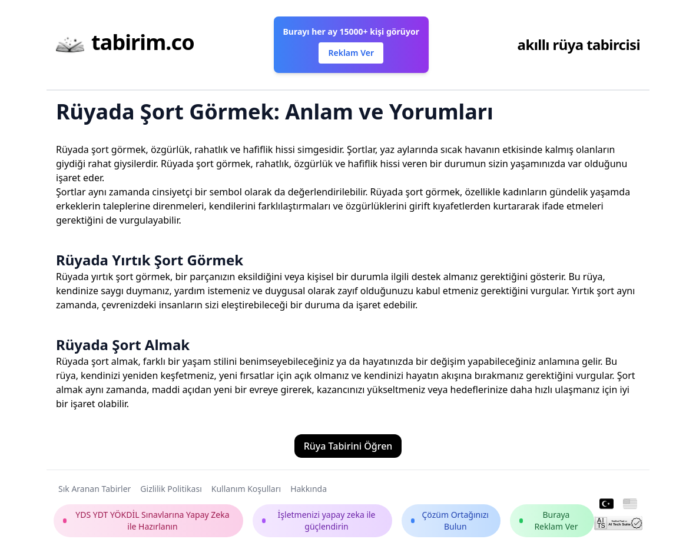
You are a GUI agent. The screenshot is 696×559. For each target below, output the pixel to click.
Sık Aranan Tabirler (94, 488)
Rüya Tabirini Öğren (348, 446)
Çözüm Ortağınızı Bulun (450, 520)
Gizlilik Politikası (170, 488)
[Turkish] (606, 504)
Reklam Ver (350, 52)
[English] (630, 504)
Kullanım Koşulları (246, 488)
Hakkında (308, 488)
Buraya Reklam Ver (548, 520)
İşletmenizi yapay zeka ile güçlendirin (319, 520)
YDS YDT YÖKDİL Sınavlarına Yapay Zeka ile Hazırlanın (146, 520)
